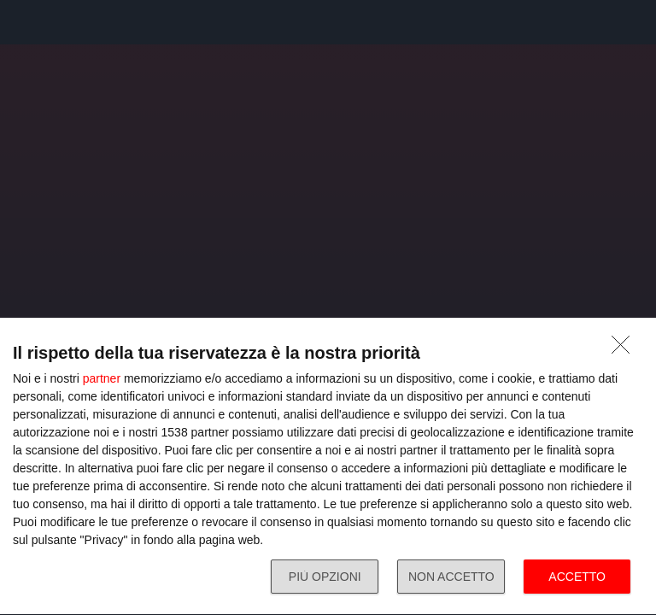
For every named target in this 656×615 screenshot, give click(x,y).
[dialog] (328, 467)
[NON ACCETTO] (625, 349)
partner (101, 378)
